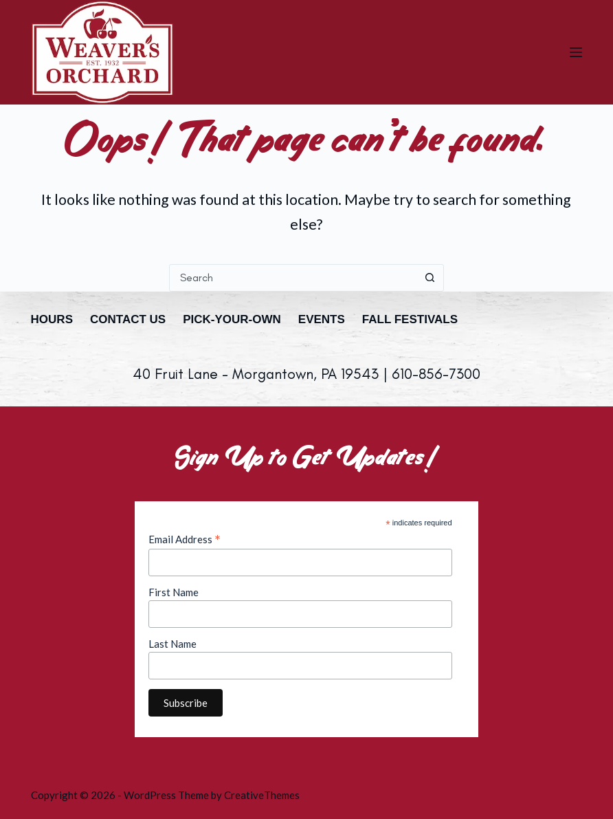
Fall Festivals (410, 319)
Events (321, 319)
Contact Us (128, 319)
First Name (173, 592)
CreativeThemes (262, 795)
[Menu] (576, 52)
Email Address (184, 539)
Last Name (172, 643)
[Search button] (430, 278)
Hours (52, 319)
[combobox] (293, 278)
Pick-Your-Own (232, 319)
